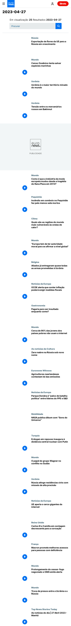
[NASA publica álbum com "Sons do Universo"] (50, 423)
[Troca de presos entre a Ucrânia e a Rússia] (50, 597)
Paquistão (36, 197)
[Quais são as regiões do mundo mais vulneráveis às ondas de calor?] (50, 228)
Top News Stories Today (44, 609)
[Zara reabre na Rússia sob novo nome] (50, 358)
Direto (63, 3)
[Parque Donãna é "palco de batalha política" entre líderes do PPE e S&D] (50, 402)
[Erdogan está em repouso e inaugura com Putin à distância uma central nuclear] (50, 445)
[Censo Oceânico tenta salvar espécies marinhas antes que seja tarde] (50, 69)
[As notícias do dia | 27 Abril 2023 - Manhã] (50, 619)
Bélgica (35, 262)
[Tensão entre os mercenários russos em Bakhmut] (50, 112)
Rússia (34, 38)
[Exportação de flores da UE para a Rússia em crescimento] (50, 47)
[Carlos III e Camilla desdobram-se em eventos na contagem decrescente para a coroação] (50, 532)
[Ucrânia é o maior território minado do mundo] (50, 91)
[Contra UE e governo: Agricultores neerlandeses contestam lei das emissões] (50, 380)
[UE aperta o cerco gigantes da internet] (50, 510)
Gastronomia (38, 305)
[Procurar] (35, 26)
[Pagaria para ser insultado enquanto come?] (50, 315)
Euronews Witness (41, 370)
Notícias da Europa (41, 283)
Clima (34, 218)
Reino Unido (37, 522)
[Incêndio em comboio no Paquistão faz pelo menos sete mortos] (50, 206)
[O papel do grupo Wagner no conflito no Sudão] (50, 467)
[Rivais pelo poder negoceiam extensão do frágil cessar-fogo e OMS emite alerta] (50, 575)
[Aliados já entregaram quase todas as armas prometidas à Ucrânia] (50, 271)
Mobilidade (37, 414)
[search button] (58, 26)
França (34, 544)
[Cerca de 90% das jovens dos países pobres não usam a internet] (50, 336)
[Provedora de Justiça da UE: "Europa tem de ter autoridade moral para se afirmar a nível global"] (50, 250)
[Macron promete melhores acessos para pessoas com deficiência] (50, 553)
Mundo (35, 59)
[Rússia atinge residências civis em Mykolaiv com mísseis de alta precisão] (50, 488)
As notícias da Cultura (43, 349)
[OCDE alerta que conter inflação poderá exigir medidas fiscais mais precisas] (50, 293)
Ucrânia (35, 81)
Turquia (35, 435)
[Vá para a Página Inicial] (11, 3)
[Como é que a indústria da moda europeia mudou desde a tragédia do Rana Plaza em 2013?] (50, 185)
